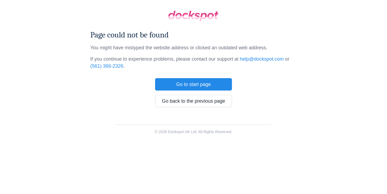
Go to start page (193, 84)
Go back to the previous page (193, 101)
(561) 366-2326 (106, 66)
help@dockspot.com (262, 59)
